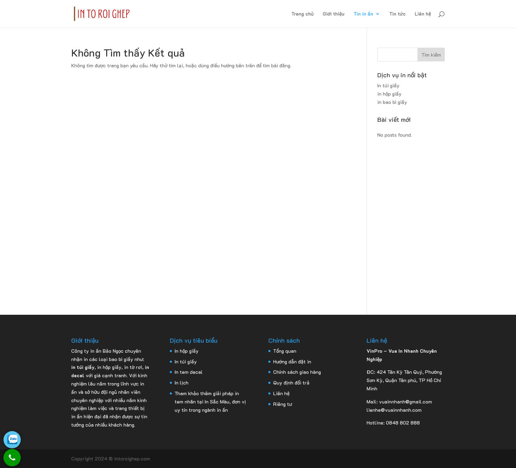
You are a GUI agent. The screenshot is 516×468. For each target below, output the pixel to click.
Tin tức (397, 14)
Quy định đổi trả (291, 382)
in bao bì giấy (392, 102)
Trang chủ (302, 14)
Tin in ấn (363, 14)
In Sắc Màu (217, 401)
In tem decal (189, 372)
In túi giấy (388, 85)
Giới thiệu (333, 14)
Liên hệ (423, 14)
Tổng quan (284, 351)
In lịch (181, 382)
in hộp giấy (389, 93)
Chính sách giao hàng (297, 372)
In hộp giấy (187, 351)
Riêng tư (282, 404)
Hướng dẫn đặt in (292, 361)
